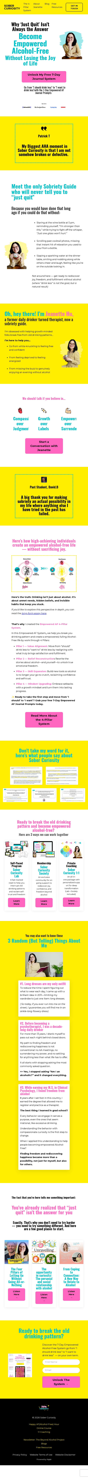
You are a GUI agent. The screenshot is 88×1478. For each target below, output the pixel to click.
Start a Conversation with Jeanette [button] (44, 447)
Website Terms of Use (41, 1467)
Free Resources (57, 5)
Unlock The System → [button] (61, 1394)
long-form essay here (34, 615)
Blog (47, 4)
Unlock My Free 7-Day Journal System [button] (44, 76)
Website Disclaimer (65, 1467)
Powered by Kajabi (44, 1472)
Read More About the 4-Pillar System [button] (44, 722)
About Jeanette (37, 5)
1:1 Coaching (44, 1444)
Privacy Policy (20, 1467)
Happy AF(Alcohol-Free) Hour (44, 1437)
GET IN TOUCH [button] (74, 7)
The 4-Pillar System (27, 7)
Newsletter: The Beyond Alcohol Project (44, 1452)
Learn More (16, 905)
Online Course (44, 1441)
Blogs (44, 1456)
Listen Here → (16, 1306)
